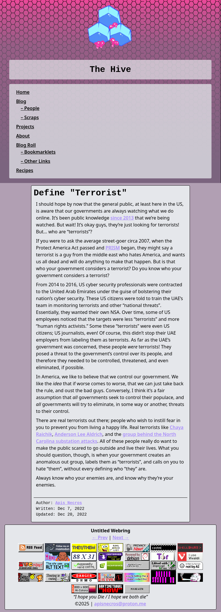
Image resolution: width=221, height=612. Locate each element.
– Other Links (35, 161)
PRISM (113, 248)
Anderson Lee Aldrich (78, 434)
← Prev (100, 537)
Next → (121, 537)
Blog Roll (26, 145)
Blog (21, 101)
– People (30, 108)
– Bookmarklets (38, 152)
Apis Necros (68, 503)
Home (23, 92)
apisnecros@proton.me (120, 603)
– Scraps (30, 117)
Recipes (24, 170)
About (23, 136)
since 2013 (122, 218)
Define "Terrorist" (80, 193)
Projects (25, 126)
